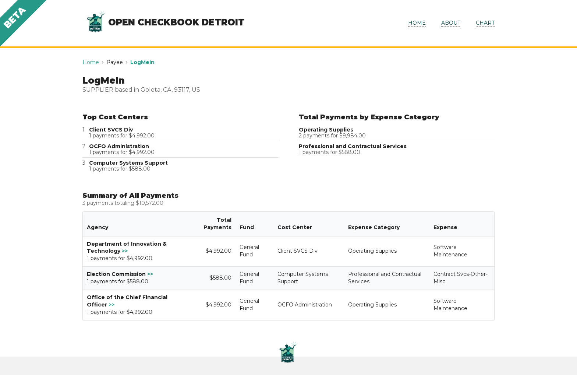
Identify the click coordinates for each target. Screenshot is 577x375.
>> (125, 251)
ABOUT (450, 23)
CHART (485, 23)
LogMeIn (142, 62)
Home (90, 62)
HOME (417, 23)
